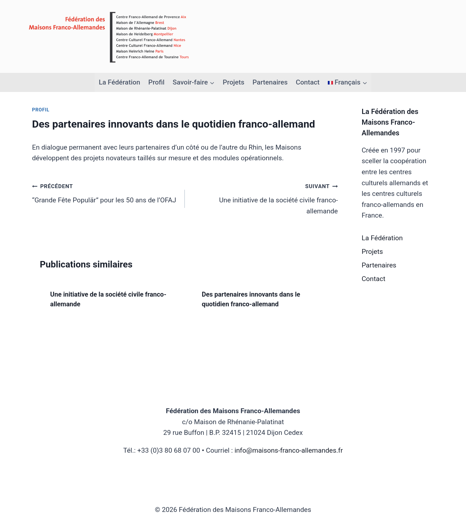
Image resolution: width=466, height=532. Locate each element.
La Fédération (119, 82)
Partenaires (269, 82)
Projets (233, 82)
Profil (156, 82)
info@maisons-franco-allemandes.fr (289, 450)
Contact (308, 82)
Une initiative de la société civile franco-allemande (265, 198)
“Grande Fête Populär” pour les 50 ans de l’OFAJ (105, 192)
